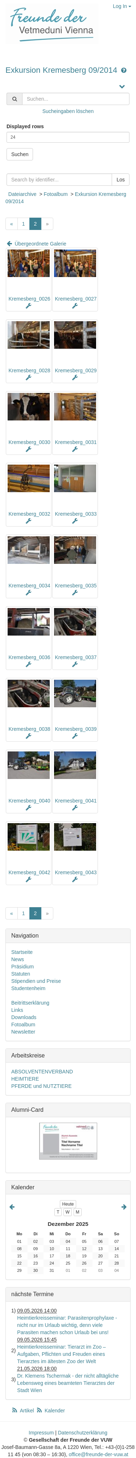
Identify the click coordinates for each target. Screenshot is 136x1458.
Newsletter (23, 1032)
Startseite (22, 952)
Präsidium (22, 966)
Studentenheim (28, 988)
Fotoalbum (55, 194)
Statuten (20, 974)
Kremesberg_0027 (75, 299)
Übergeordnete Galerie (35, 244)
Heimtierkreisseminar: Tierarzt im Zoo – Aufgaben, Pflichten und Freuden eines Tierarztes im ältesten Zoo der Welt (61, 1354)
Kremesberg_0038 (29, 729)
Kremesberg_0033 (75, 514)
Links (17, 1010)
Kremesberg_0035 (75, 585)
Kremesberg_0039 (75, 729)
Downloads (23, 1017)
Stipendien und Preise (36, 981)
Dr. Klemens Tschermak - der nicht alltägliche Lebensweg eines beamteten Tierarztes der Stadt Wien (68, 1383)
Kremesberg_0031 (75, 442)
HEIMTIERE (25, 1079)
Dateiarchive (22, 194)
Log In (122, 6)
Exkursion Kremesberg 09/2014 (62, 70)
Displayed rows (25, 126)
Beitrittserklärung (30, 1003)
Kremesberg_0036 (29, 657)
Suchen (19, 154)
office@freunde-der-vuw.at (98, 1454)
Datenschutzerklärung (82, 1433)
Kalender (50, 1410)
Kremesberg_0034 (29, 585)
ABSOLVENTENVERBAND (42, 1071)
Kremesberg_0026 (29, 299)
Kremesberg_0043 (75, 872)
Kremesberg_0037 (75, 657)
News (17, 959)
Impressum (41, 1433)
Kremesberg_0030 (29, 442)
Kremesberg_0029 (75, 370)
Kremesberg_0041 (75, 801)
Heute (68, 1204)
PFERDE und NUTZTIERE (41, 1086)
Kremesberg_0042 (29, 872)
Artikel (23, 1410)
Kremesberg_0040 (29, 801)
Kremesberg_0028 (29, 370)
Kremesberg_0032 (29, 514)
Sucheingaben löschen (68, 111)
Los (120, 180)
